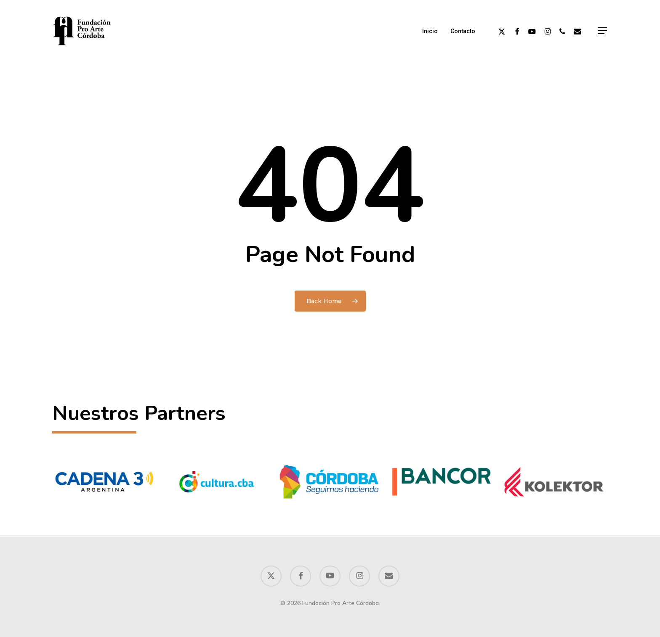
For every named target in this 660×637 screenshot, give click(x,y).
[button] (603, 30)
